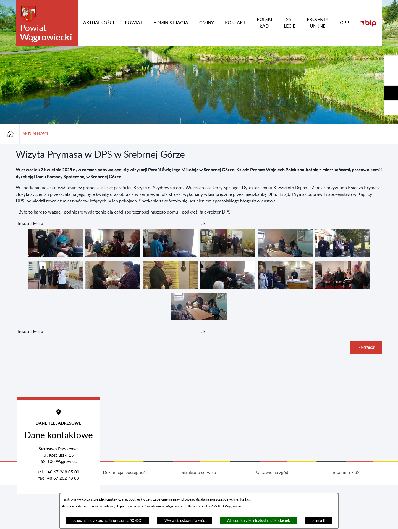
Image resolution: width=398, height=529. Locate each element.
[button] (55, 255)
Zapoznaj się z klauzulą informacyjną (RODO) (107, 521)
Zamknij (318, 521)
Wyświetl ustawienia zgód (184, 521)
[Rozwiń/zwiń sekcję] (391, 62)
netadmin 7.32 (346, 514)
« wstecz (366, 347)
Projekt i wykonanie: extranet (52, 514)
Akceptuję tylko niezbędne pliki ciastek (258, 521)
